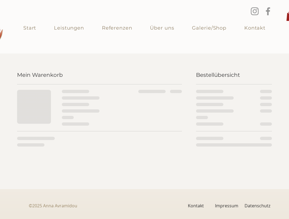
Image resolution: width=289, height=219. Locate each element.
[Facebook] (268, 11)
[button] (69, 28)
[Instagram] (254, 11)
